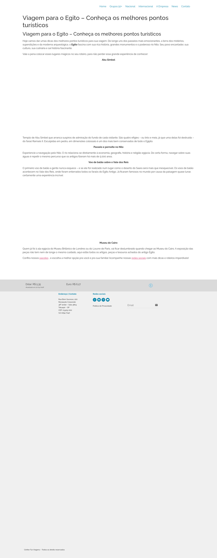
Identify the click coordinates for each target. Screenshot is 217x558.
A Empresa (162, 6)
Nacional (130, 6)
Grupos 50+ (116, 6)
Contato (185, 6)
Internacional (145, 6)
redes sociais (139, 258)
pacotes (43, 258)
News (175, 6)
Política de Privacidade (102, 306)
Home (102, 6)
